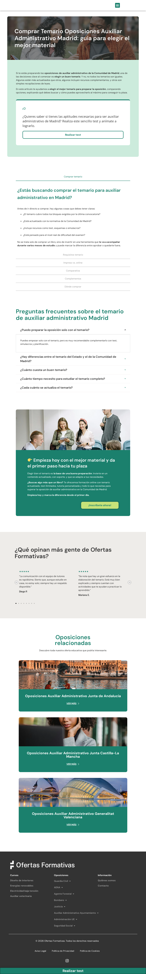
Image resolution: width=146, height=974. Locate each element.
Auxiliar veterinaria (21, 896)
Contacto (103, 886)
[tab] (73, 178)
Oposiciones (61, 875)
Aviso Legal (40, 951)
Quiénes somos (107, 881)
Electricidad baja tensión (24, 891)
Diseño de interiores (21, 881)
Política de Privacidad (63, 951)
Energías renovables (21, 886)
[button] (117, 5)
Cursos (14, 875)
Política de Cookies (90, 951)
